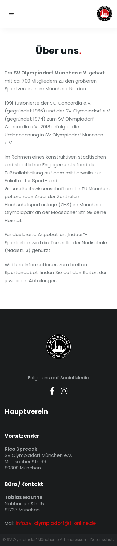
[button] (11, 13)
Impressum (77, 539)
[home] (80, 13)
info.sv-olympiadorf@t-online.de (56, 523)
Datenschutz (102, 539)
